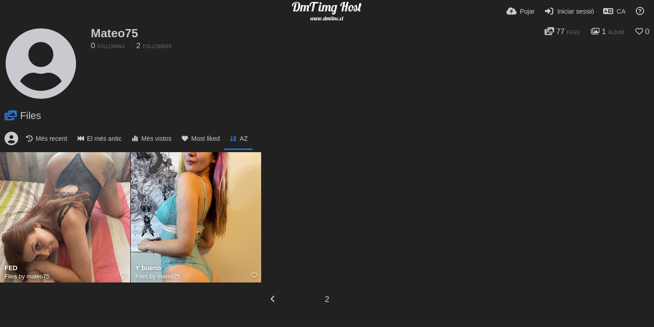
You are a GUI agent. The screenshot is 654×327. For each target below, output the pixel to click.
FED (11, 268)
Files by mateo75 (27, 276)
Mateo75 (114, 33)
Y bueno (148, 268)
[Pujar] (520, 11)
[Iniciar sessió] (569, 11)
